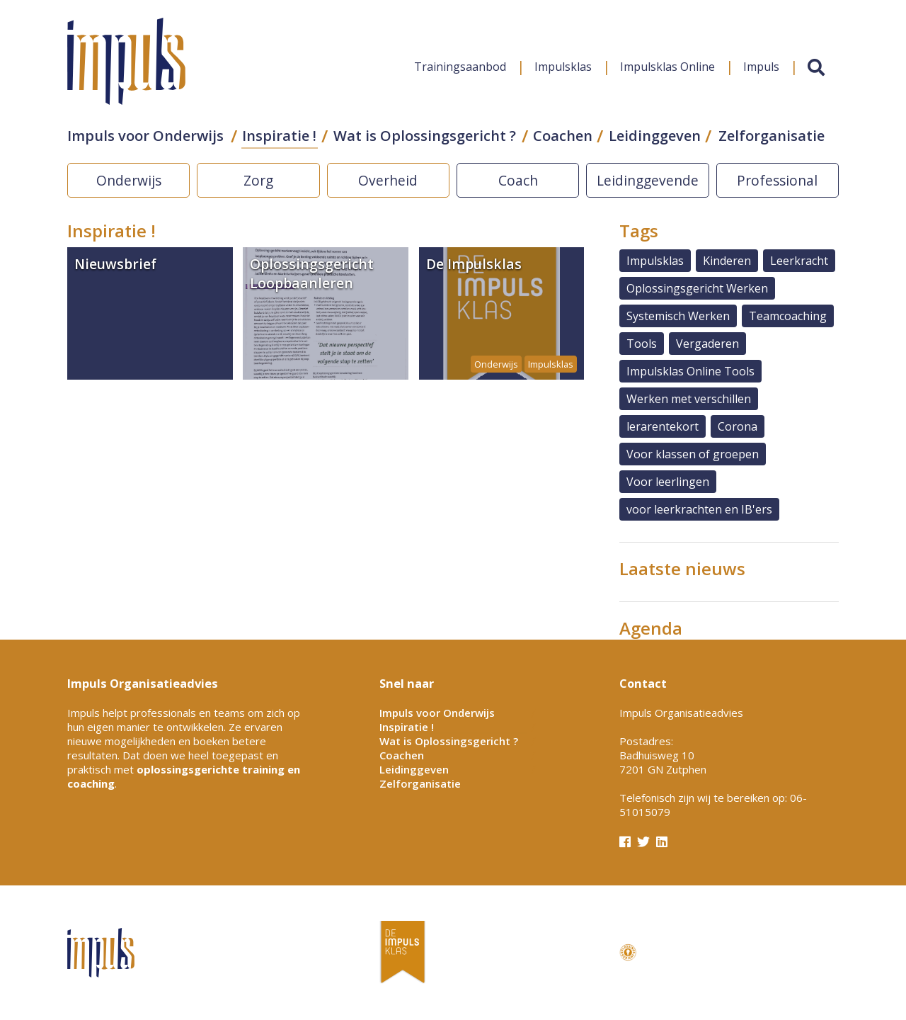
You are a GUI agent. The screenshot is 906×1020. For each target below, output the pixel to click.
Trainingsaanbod (460, 66)
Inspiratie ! (279, 135)
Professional (777, 180)
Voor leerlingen (667, 481)
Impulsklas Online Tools (690, 371)
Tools (641, 343)
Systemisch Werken (678, 316)
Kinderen (727, 260)
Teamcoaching (788, 316)
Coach (518, 180)
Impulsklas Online (667, 66)
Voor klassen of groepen (692, 454)
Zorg (258, 180)
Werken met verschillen (688, 399)
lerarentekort (662, 426)
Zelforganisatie (771, 135)
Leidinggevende (648, 180)
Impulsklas (563, 66)
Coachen (562, 135)
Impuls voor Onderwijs (145, 135)
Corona (737, 426)
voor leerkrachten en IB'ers (699, 509)
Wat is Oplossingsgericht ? (424, 135)
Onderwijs (128, 180)
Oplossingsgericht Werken (697, 288)
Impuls (761, 66)
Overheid (388, 180)
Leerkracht (799, 260)
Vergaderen (707, 343)
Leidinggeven (655, 135)
